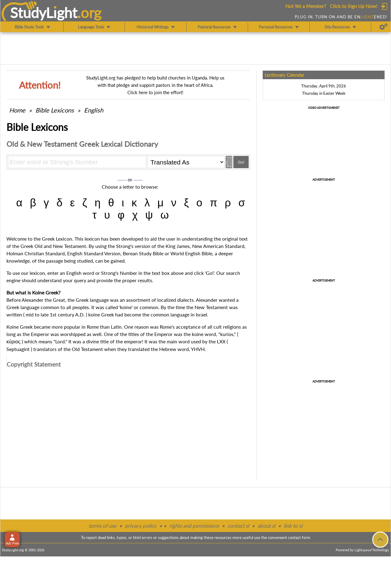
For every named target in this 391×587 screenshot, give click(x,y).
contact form (299, 537)
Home (17, 110)
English (93, 110)
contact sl (238, 525)
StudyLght (44, 12)
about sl (266, 525)
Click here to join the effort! (155, 92)
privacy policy (140, 525)
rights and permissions (194, 525)
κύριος (13, 341)
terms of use (102, 525)
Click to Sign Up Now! (353, 6)
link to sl (293, 525)
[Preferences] (383, 26)
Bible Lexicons (54, 110)
